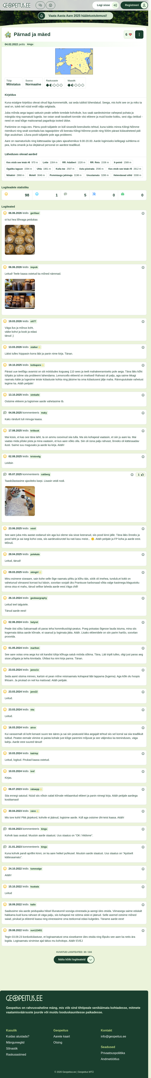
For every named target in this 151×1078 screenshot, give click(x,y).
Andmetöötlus (110, 1059)
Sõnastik (12, 1048)
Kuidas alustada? (17, 1036)
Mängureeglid (15, 1042)
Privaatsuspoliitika (113, 1053)
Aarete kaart (61, 1036)
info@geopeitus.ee (113, 1036)
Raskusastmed (16, 1054)
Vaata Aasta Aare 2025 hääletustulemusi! (72, 15)
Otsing (57, 1042)
